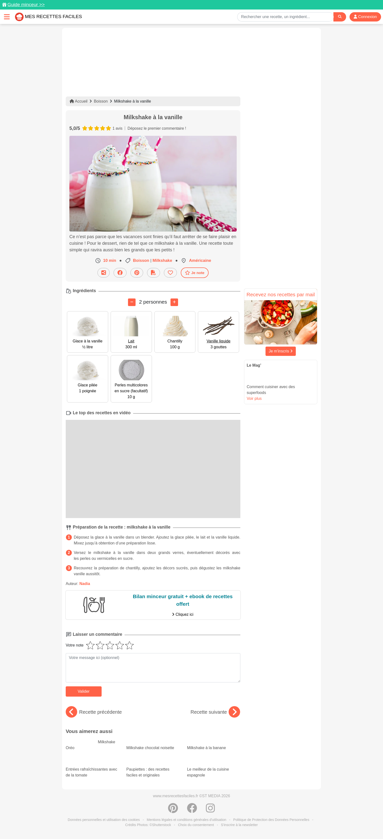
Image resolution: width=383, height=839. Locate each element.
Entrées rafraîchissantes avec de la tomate (92, 767)
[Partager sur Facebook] (120, 272)
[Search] (339, 17)
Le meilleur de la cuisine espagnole (213, 767)
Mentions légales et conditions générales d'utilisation (186, 820)
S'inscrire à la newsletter (239, 825)
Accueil (78, 101)
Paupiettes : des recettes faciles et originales (153, 767)
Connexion (365, 17)
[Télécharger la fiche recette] (153, 272)
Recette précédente (94, 712)
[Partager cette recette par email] (103, 272)
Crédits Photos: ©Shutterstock (148, 825)
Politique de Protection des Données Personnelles (271, 820)
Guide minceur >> (26, 4)
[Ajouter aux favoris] (170, 272)
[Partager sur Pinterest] (136, 272)
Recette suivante (215, 712)
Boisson (101, 101)
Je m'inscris (281, 351)
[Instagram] (210, 811)
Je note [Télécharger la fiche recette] (194, 272)
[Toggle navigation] (7, 17)
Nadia (84, 584)
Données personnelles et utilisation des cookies (104, 820)
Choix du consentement (196, 825)
